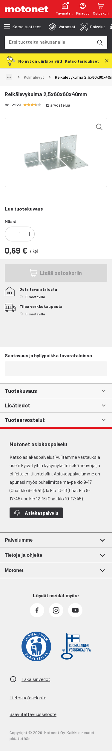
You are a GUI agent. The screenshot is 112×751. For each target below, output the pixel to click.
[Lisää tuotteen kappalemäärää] (29, 234)
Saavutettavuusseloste (33, 714)
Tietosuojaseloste (28, 697)
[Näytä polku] (9, 77)
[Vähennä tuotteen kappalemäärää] (10, 234)
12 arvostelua (57, 104)
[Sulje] (106, 60)
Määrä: (11, 221)
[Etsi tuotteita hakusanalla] (99, 42)
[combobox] (48, 41)
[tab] (62, 27)
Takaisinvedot (36, 679)
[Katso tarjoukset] (82, 61)
